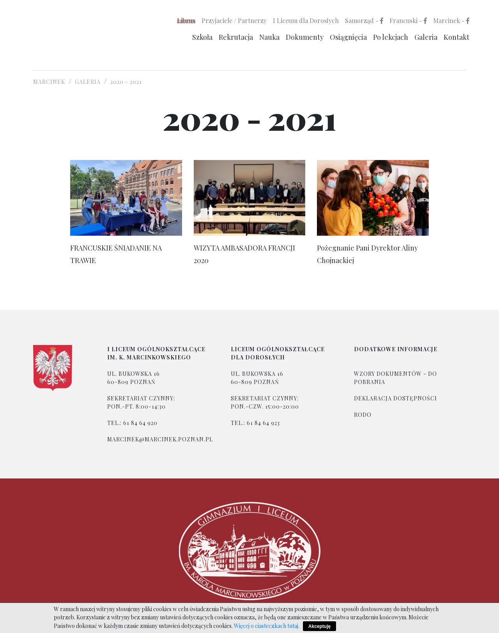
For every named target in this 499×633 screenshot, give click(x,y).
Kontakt (456, 37)
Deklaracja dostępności (395, 398)
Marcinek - (451, 20)
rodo (363, 414)
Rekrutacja (236, 37)
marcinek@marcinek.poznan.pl (160, 439)
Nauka (269, 37)
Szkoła (202, 37)
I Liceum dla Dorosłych (306, 20)
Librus (186, 20)
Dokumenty (305, 37)
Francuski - (408, 20)
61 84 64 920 (140, 423)
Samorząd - (364, 20)
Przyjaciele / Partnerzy (234, 20)
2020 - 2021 (126, 81)
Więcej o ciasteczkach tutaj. (266, 625)
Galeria (425, 37)
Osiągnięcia (348, 37)
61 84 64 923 (263, 423)
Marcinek (49, 81)
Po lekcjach (390, 37)
